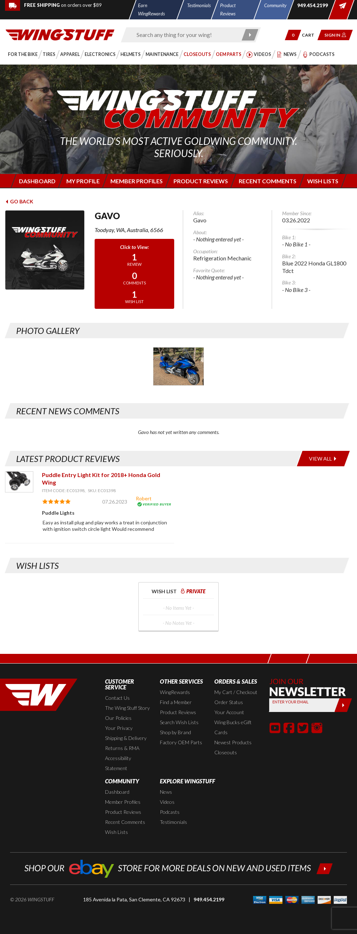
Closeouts (225, 752)
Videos (167, 802)
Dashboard (117, 792)
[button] (293, 35)
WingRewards (175, 692)
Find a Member (176, 702)
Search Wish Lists (179, 722)
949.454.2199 (209, 899)
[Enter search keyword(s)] (184, 35)
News (166, 792)
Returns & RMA (122, 748)
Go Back (19, 201)
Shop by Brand (175, 732)
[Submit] (343, 705)
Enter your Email (290, 701)
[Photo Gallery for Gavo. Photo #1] (178, 366)
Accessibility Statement (118, 763)
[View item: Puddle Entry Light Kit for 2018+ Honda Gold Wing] (19, 481)
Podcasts (170, 812)
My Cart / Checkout (235, 692)
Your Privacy (119, 728)
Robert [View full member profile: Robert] (144, 498)
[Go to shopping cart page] (310, 35)
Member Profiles (123, 802)
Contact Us (117, 698)
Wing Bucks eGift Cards (233, 727)
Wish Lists (116, 832)
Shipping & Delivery (126, 738)
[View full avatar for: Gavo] (45, 250)
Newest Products (233, 742)
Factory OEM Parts (181, 742)
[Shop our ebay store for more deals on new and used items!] (178, 868)
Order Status (228, 702)
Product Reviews (178, 712)
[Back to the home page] (60, 34)
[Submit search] (250, 35)
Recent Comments (125, 822)
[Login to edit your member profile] (82, 181)
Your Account (229, 712)
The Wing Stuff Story (127, 708)
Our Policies (118, 718)
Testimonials (173, 822)
